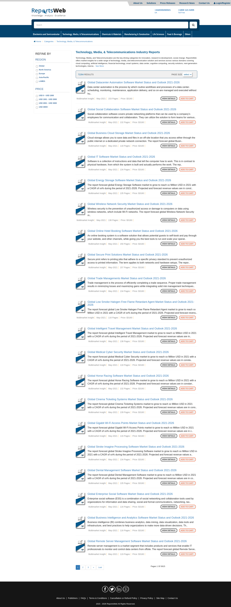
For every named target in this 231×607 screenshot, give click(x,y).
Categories (48, 41)
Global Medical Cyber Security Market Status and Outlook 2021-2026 (128, 352)
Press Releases (167, 3)
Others (187, 34)
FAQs (83, 598)
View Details (169, 98)
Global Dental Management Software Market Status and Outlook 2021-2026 (132, 470)
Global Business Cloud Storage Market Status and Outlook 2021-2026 (129, 133)
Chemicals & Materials (111, 34)
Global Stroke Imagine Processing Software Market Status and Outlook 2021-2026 (136, 446)
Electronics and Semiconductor (46, 34)
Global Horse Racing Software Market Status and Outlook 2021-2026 (128, 375)
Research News (187, 3)
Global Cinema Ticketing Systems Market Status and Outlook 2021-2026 (130, 399)
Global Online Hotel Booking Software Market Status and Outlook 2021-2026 (133, 230)
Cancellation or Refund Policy (123, 598)
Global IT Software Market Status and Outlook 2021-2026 (121, 156)
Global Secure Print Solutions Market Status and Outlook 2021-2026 (128, 254)
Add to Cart (187, 98)
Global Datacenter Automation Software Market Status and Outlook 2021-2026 (134, 82)
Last (100, 567)
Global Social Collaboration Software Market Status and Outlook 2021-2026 (132, 109)
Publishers (72, 598)
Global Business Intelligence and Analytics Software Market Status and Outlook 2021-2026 (141, 517)
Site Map (160, 598)
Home (38, 41)
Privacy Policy (146, 598)
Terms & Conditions (98, 598)
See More (99, 66)
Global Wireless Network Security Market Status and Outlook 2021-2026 (130, 204)
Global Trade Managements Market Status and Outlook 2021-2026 (127, 278)
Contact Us (204, 3)
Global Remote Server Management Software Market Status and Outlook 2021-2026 (137, 541)
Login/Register (222, 3)
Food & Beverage (174, 34)
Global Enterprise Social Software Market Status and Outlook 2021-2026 (130, 493)
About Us (137, 3)
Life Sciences (158, 34)
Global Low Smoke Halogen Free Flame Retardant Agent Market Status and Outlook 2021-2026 (141, 303)
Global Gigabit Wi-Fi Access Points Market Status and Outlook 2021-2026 (131, 423)
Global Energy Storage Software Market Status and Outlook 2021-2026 (129, 180)
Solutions (151, 3)
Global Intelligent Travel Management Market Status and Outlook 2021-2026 (132, 328)
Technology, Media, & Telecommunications (81, 34)
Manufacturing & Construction (137, 34)
